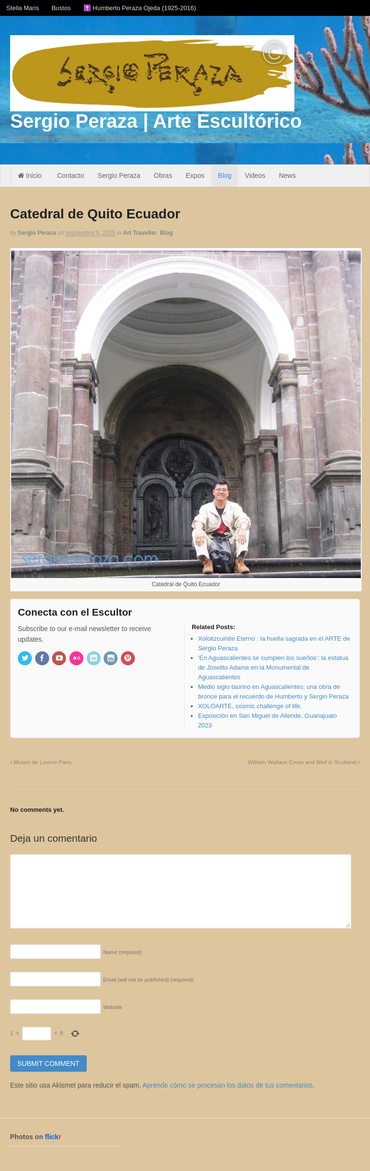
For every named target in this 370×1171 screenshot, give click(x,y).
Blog (224, 175)
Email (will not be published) (148, 980)
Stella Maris (22, 8)
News (287, 175)
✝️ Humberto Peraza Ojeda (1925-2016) (139, 8)
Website (112, 1007)
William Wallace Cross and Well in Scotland (304, 762)
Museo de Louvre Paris (40, 762)
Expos (194, 175)
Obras (163, 175)
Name (122, 952)
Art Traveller (140, 232)
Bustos (61, 8)
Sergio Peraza (119, 175)
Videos (255, 175)
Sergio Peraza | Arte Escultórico (156, 121)
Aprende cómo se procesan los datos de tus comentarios (228, 1085)
